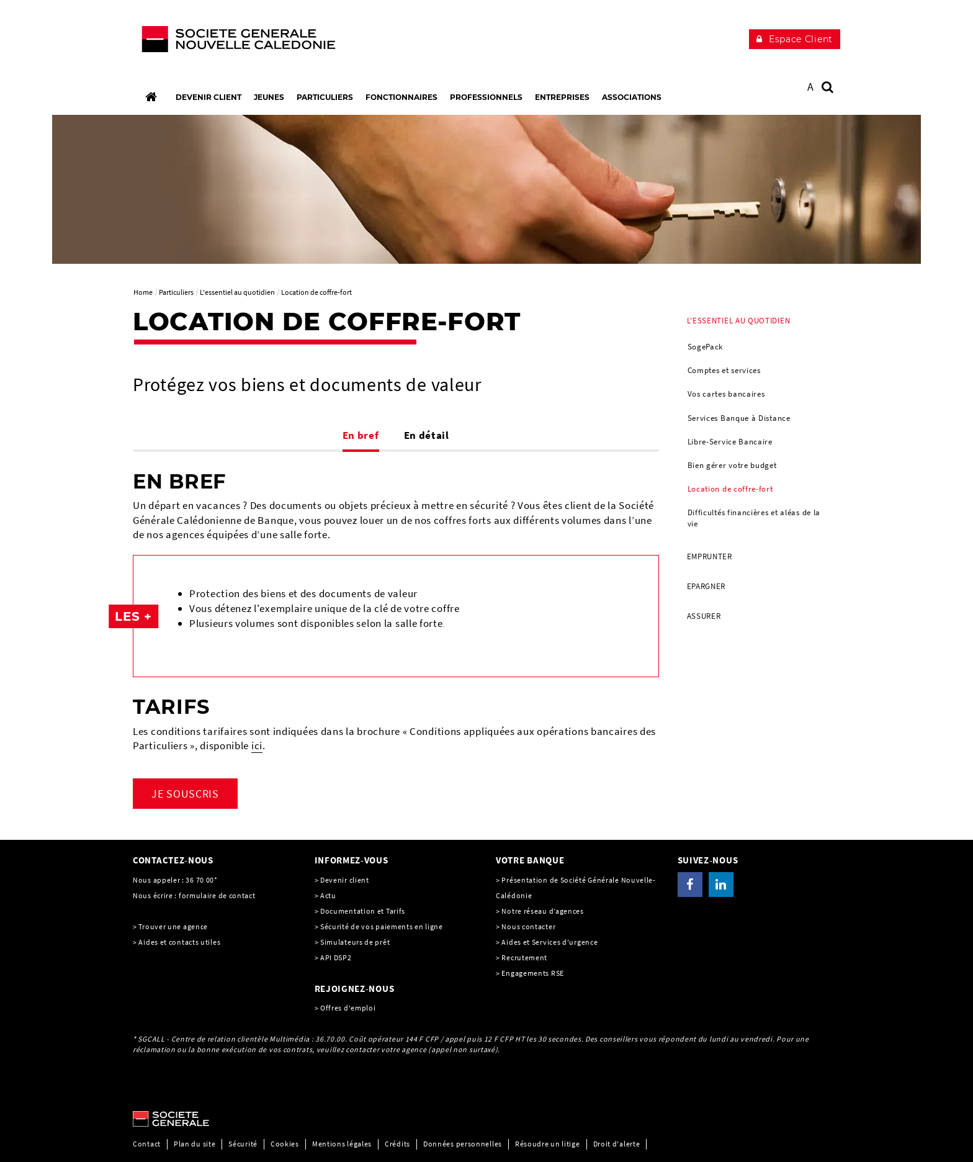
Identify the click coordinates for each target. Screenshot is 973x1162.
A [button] (810, 86)
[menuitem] (759, 424)
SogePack (706, 346)
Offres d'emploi (348, 1007)
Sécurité (243, 1143)
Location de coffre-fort (730, 489)
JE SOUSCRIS (185, 793)
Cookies (285, 1143)
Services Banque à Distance (739, 418)
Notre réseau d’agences (542, 911)
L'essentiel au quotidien (739, 320)
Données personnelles (462, 1143)
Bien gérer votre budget (732, 465)
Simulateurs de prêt (355, 942)
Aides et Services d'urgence (549, 942)
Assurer (704, 616)
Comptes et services (724, 370)
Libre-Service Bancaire (730, 441)
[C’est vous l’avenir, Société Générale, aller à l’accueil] (214, 42)
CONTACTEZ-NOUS (173, 860)
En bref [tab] (361, 435)
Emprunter (709, 556)
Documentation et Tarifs (362, 911)
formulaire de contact (217, 895)
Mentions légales (342, 1143)
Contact (147, 1143)
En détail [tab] (426, 435)
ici (256, 745)
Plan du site (194, 1143)
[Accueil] (151, 97)
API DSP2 (336, 957)
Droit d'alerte (616, 1143)
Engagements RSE (532, 973)
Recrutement (524, 957)
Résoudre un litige (547, 1143)
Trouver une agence (173, 926)
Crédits (397, 1143)
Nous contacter (528, 926)
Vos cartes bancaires (726, 394)
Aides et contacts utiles (179, 942)
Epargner (706, 586)
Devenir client (344, 880)
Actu (328, 895)
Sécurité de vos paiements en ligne (381, 926)
